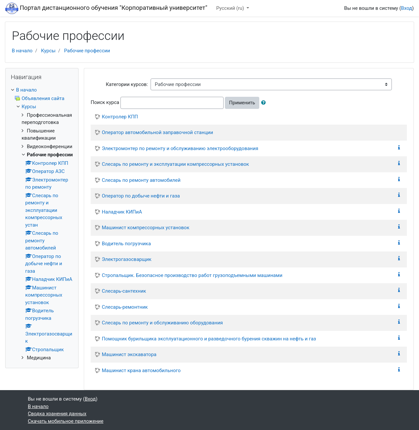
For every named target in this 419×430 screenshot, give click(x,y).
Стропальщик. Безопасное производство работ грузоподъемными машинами (192, 275)
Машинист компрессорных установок (146, 228)
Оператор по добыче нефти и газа (141, 196)
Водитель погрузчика (126, 244)
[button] (265, 103)
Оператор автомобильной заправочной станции (157, 132)
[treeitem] (42, 90)
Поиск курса (105, 102)
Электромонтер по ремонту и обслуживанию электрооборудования (180, 148)
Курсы (48, 51)
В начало (22, 51)
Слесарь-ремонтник (125, 307)
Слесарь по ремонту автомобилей (141, 180)
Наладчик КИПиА (122, 212)
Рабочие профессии (87, 51)
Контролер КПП (120, 117)
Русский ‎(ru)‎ (230, 8)
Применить (242, 103)
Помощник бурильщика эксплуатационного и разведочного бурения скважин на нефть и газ (209, 339)
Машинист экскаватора (129, 354)
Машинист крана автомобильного (141, 370)
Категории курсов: (127, 84)
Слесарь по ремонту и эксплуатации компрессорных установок (175, 164)
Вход (406, 8)
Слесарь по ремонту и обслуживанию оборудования (162, 323)
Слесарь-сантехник (124, 291)
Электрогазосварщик (127, 259)
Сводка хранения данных (57, 414)
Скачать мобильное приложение (65, 421)
